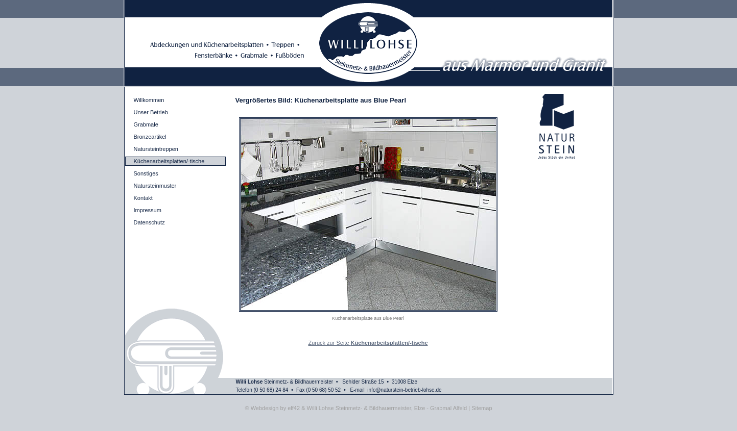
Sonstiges (146, 173)
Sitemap (481, 408)
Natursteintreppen (156, 149)
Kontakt (143, 198)
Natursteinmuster (155, 186)
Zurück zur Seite (367, 343)
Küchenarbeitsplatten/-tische (169, 161)
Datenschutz (149, 222)
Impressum (147, 210)
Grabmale (146, 124)
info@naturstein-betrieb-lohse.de (404, 390)
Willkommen (149, 100)
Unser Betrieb (151, 112)
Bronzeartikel (150, 137)
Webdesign (265, 408)
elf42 (294, 408)
